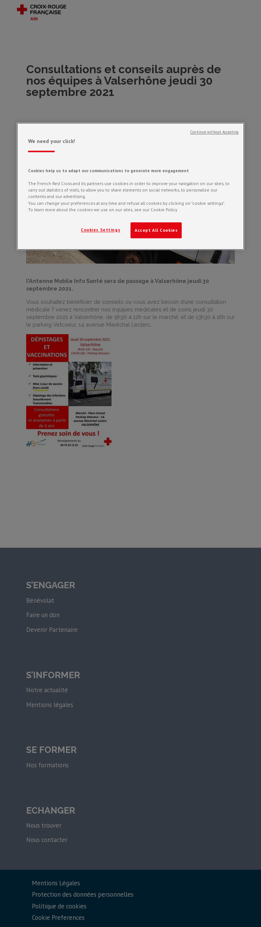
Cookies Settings (100, 230)
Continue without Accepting (214, 132)
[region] (130, 186)
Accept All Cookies (156, 230)
